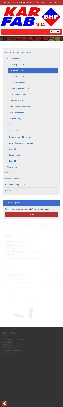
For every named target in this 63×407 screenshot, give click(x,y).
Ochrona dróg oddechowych (20, 137)
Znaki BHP (13, 149)
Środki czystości (13, 173)
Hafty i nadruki (12, 190)
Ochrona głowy (15, 119)
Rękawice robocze (16, 113)
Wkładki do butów (18, 101)
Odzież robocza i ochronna (20, 107)
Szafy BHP (13, 161)
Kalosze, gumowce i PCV (21, 89)
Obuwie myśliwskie (18, 95)
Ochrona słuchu (15, 131)
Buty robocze (14, 59)
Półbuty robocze (17, 71)
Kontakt (31, 215)
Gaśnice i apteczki (16, 155)
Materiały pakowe (14, 167)
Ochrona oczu (14, 125)
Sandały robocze (17, 65)
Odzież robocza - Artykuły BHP (19, 53)
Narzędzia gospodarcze (16, 185)
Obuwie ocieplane (18, 83)
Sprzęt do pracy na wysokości (21, 143)
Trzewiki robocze (17, 77)
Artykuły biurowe (13, 179)
